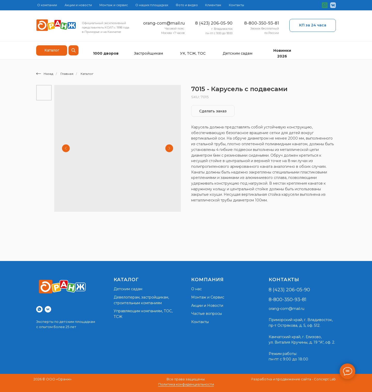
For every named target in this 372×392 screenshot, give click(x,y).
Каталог (87, 74)
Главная (66, 74)
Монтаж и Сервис (207, 297)
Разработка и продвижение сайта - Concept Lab (293, 379)
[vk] (48, 309)
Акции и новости (78, 5)
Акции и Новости (207, 305)
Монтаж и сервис (113, 5)
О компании (47, 5)
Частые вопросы (206, 313)
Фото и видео (187, 5)
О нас (196, 289)
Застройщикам (148, 53)
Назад (44, 73)
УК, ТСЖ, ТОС (193, 53)
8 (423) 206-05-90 (214, 23)
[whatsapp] (39, 309)
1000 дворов (106, 53)
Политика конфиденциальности (186, 384)
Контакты (236, 5)
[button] (312, 25)
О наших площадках (151, 5)
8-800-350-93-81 (261, 23)
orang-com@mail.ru (164, 23)
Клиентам (213, 5)
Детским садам (237, 53)
